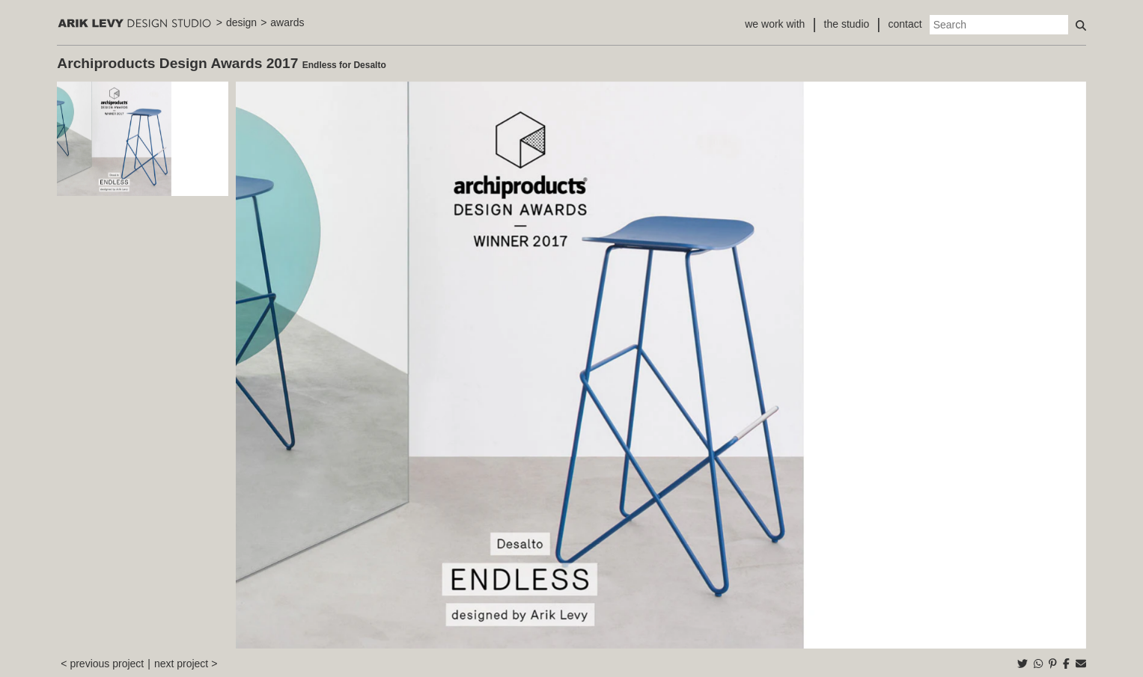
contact (905, 24)
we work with (775, 24)
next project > (185, 664)
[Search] (999, 24)
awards (287, 22)
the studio (847, 24)
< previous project (102, 664)
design (241, 22)
